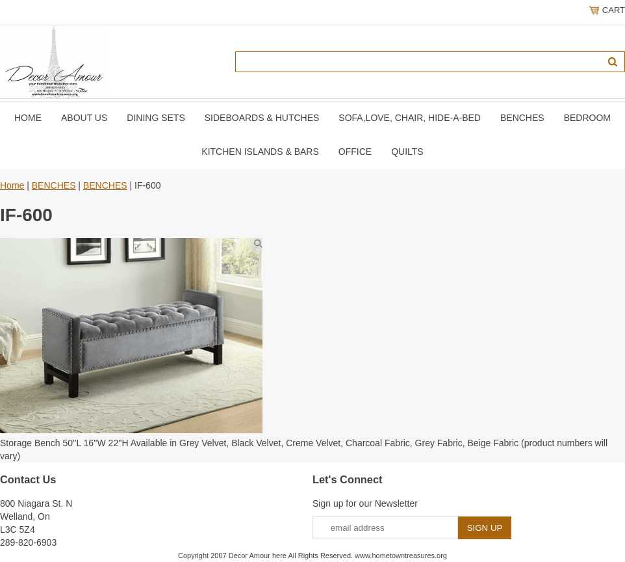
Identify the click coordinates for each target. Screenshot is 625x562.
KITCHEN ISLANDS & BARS (260, 151)
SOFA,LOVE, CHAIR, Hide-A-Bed (409, 118)
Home (28, 118)
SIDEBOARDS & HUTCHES (262, 118)
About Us (84, 118)
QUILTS (407, 151)
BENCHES (522, 118)
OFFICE (355, 151)
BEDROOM (587, 118)
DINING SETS (156, 118)
